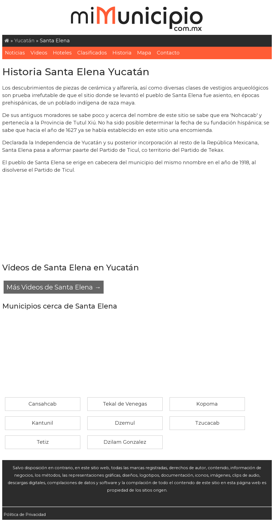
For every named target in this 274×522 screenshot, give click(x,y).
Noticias (15, 53)
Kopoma (207, 404)
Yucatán (24, 41)
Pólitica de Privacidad (25, 514)
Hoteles (62, 53)
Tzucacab (207, 423)
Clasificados (92, 53)
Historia (122, 53)
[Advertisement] (137, 217)
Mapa (144, 53)
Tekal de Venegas (125, 404)
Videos (38, 53)
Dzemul (125, 423)
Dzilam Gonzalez (125, 442)
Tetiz (43, 442)
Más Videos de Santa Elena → (53, 287)
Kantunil (42, 423)
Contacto (168, 53)
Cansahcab (43, 404)
